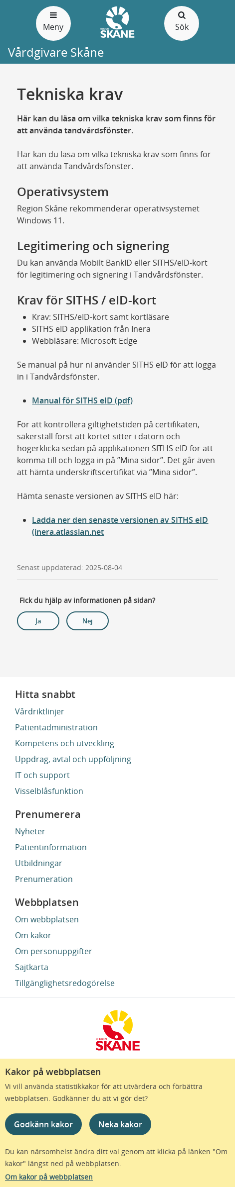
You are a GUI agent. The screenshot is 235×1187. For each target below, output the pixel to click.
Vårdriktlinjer (39, 711)
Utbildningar (38, 863)
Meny (53, 20)
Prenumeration (44, 879)
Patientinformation (51, 847)
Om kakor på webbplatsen (49, 1177)
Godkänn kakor (43, 1124)
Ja (38, 620)
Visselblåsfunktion (49, 791)
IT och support (42, 775)
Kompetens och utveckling (64, 743)
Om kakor (33, 935)
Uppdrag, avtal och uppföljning (73, 759)
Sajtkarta (31, 967)
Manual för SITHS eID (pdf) (82, 400)
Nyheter (30, 831)
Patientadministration (56, 727)
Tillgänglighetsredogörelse (65, 983)
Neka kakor (120, 1124)
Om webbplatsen (47, 919)
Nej (87, 620)
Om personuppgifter (53, 951)
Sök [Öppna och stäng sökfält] (181, 20)
